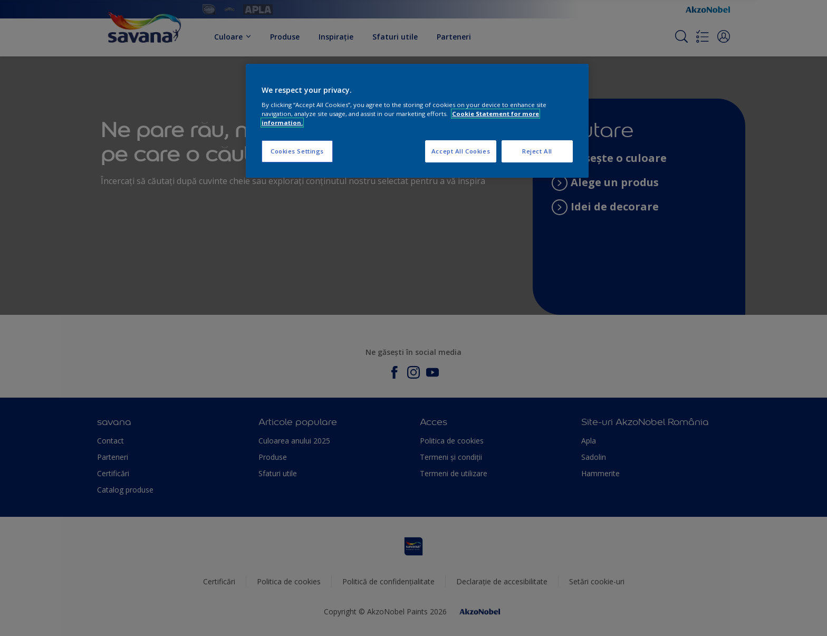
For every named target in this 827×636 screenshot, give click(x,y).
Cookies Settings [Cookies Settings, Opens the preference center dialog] (297, 151)
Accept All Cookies (460, 151)
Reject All (537, 151)
